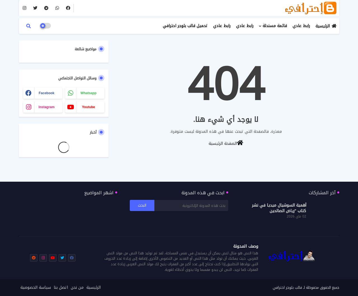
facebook (46, 93)
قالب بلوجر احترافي (287, 287)
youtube (88, 107)
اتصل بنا (61, 287)
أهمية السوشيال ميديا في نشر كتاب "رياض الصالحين (279, 208)
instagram (47, 107)
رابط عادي (301, 26)
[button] (28, 26)
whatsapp (88, 93)
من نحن (77, 287)
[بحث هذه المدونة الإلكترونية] (191, 205)
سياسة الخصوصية (35, 287)
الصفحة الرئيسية (226, 143)
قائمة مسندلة (275, 26)
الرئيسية (322, 26)
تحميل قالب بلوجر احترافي (185, 26)
